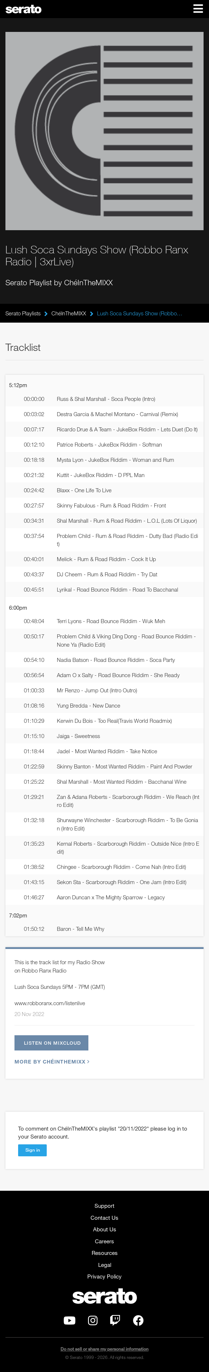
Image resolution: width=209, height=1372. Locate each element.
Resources (105, 1252)
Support (104, 1205)
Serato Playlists (23, 313)
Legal (104, 1264)
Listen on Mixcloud (52, 1043)
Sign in (32, 1150)
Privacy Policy (104, 1276)
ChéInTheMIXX (68, 313)
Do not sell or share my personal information (104, 1349)
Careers (104, 1241)
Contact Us (104, 1217)
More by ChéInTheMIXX (51, 1061)
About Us (104, 1229)
